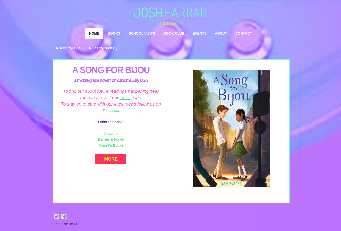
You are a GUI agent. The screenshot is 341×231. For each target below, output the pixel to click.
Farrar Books (69, 223)
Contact (243, 33)
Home (94, 33)
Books (114, 33)
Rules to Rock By (103, 48)
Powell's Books (110, 145)
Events (200, 33)
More (111, 159)
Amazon (111, 134)
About (221, 33)
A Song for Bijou (69, 48)
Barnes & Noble (111, 139)
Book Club (173, 33)
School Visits (142, 33)
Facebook (110, 111)
